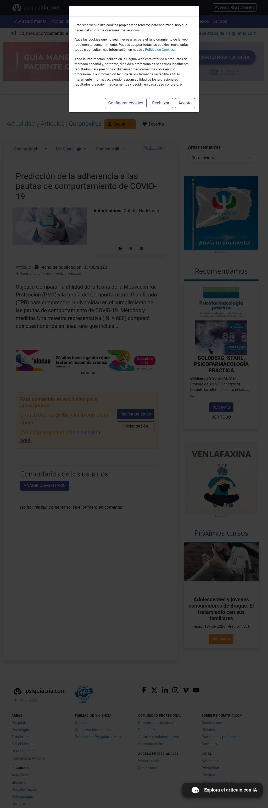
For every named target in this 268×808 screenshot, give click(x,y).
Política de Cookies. (160, 50)
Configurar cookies (125, 102)
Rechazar (160, 102)
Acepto (185, 102)
